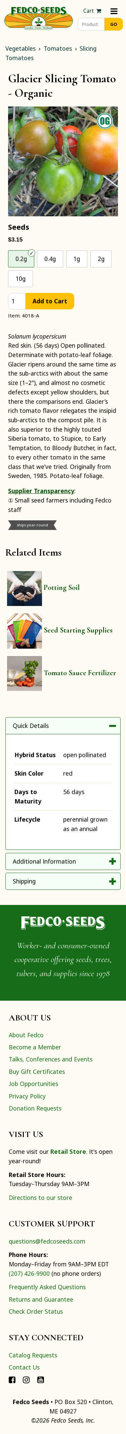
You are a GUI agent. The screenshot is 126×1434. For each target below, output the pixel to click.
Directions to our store (40, 1197)
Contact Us (24, 1367)
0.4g (50, 259)
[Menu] (114, 11)
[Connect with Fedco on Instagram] (26, 1379)
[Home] (38, 17)
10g (20, 278)
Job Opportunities (33, 1084)
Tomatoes (58, 48)
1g (76, 259)
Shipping (24, 881)
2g (101, 259)
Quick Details (31, 726)
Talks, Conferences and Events (50, 1059)
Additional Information (44, 861)
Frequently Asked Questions (47, 1287)
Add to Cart (50, 301)
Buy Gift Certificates (37, 1072)
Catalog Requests (33, 1355)
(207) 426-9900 (29, 1273)
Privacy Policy (27, 1096)
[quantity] (17, 301)
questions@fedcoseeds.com (47, 1241)
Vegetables (20, 48)
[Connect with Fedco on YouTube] (40, 1379)
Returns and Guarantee (41, 1299)
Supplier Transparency (41, 491)
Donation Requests (35, 1108)
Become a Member (35, 1047)
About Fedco (26, 1035)
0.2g (21, 259)
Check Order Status (36, 1311)
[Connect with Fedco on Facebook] (12, 1379)
